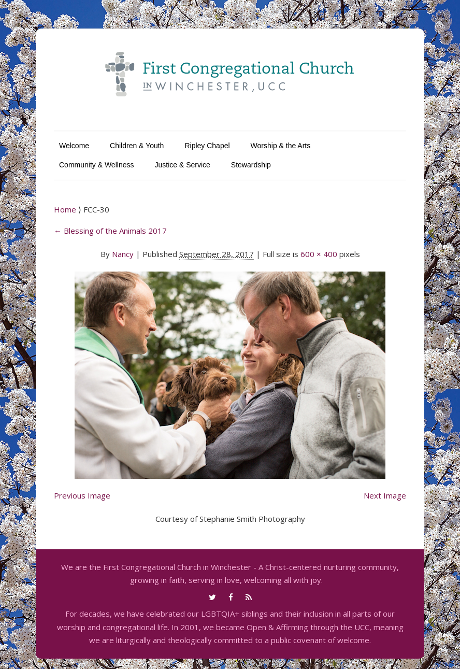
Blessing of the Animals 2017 (110, 230)
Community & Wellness (96, 165)
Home (66, 209)
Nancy (123, 254)
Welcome (74, 145)
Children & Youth (137, 145)
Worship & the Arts (281, 145)
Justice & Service (182, 165)
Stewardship (251, 165)
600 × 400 (318, 254)
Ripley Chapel (206, 145)
